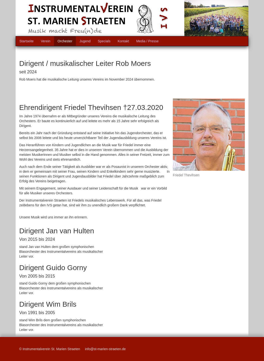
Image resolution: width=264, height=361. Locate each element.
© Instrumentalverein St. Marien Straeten (49, 349)
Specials (104, 41)
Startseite (26, 41)
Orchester (65, 41)
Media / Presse (147, 41)
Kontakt (123, 41)
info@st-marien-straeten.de (105, 349)
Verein (45, 41)
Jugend (84, 41)
